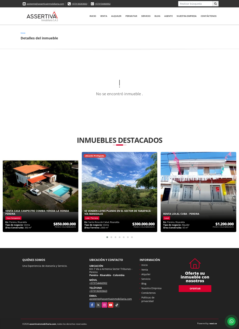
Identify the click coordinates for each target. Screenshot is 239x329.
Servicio (145, 16)
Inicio (93, 16)
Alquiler (116, 16)
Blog (157, 16)
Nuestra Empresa (187, 16)
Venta (103, 16)
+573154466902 (102, 3)
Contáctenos (208, 16)
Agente (168, 16)
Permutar (131, 16)
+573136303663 (79, 3)
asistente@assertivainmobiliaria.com (45, 3)
